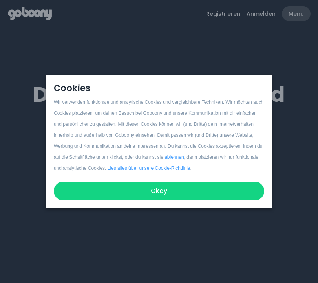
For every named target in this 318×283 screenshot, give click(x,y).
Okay (159, 190)
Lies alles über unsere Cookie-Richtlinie (149, 168)
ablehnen (174, 157)
